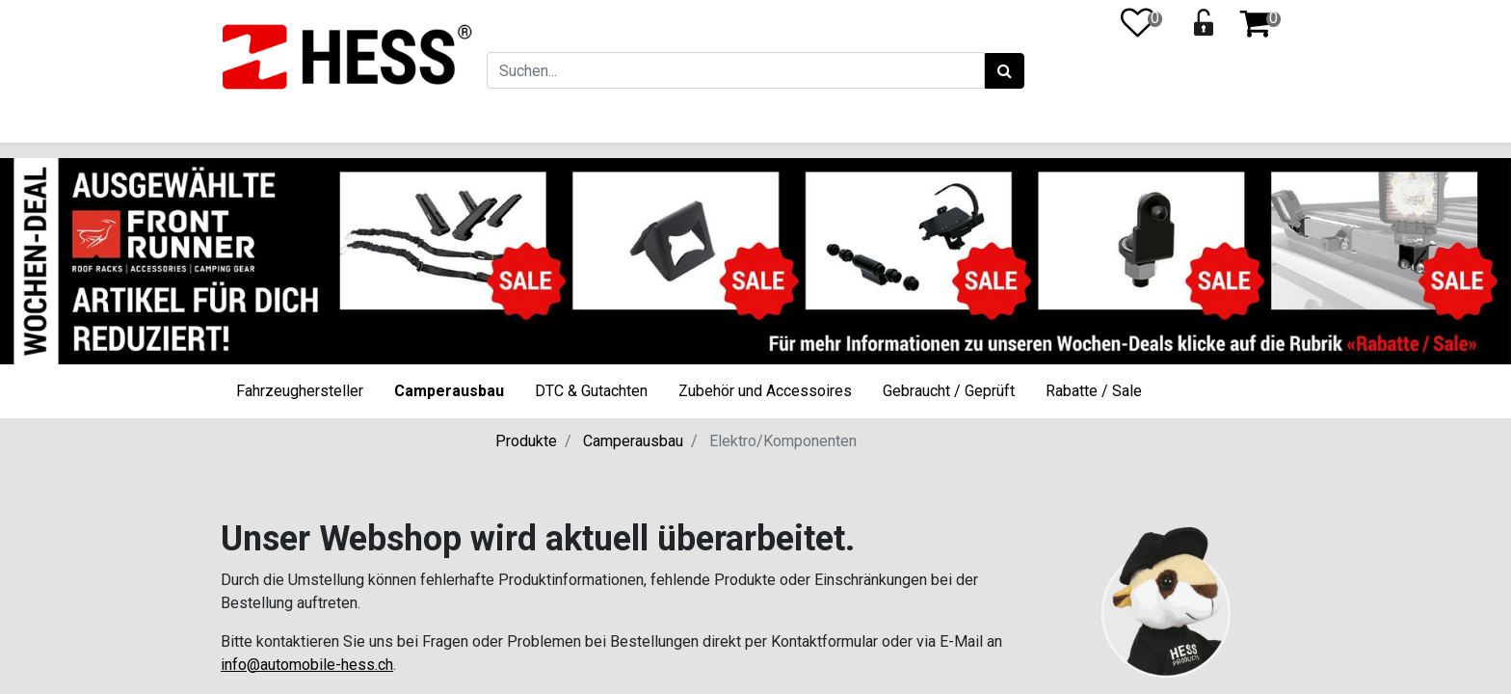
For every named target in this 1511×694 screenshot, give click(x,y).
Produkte (526, 441)
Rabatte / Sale (1094, 391)
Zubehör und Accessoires (765, 391)
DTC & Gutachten (591, 391)
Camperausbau (449, 391)
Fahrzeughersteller (299, 391)
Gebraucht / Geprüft (949, 391)
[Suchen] (1003, 71)
